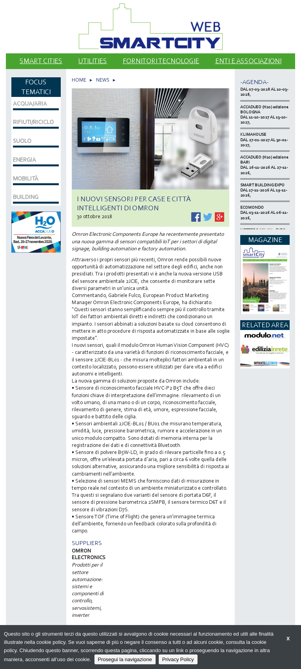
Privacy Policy (178, 659)
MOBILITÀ (25, 178)
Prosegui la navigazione (125, 659)
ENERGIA (24, 159)
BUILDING (25, 197)
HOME (79, 80)
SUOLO (22, 140)
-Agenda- (254, 82)
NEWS (102, 80)
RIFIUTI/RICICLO (33, 122)
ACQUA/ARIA (30, 103)
